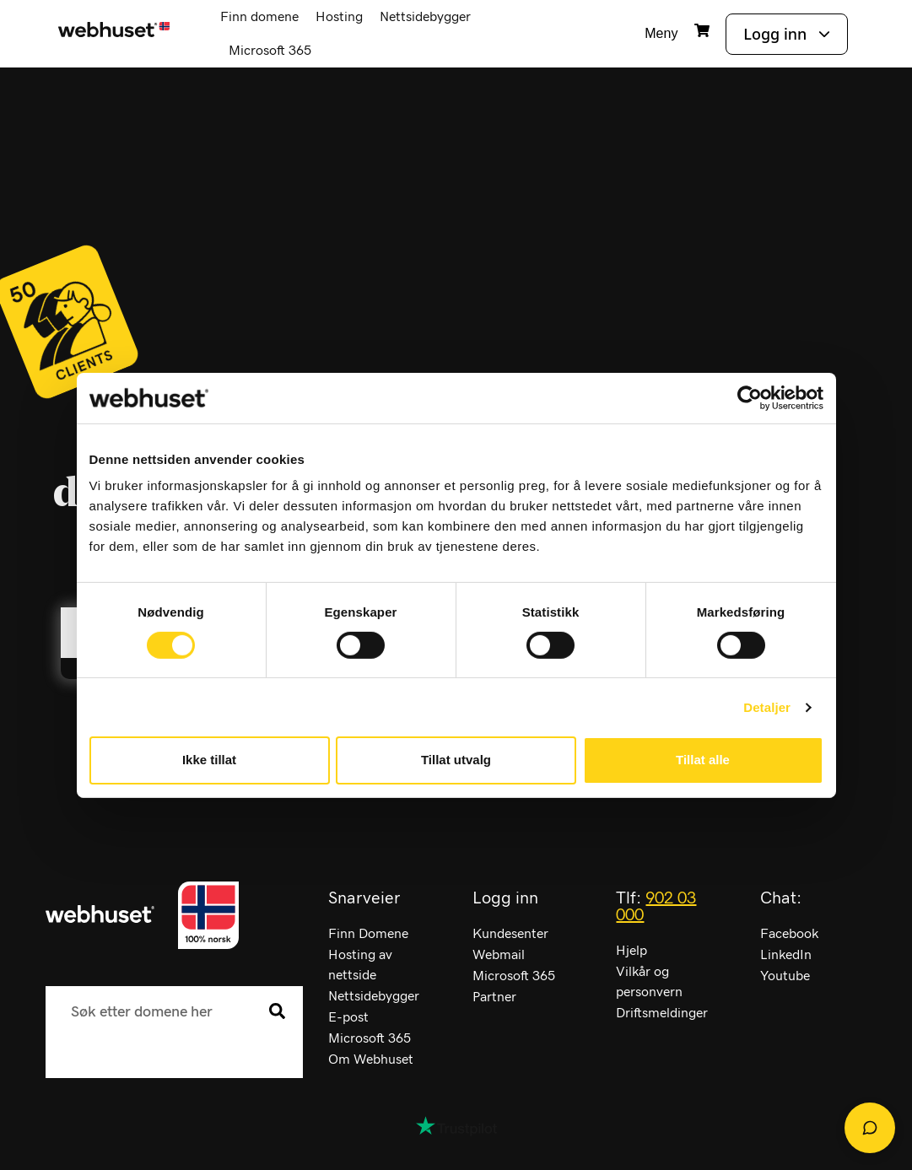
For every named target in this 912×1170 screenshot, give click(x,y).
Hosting (339, 17)
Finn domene (259, 17)
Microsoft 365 (270, 50)
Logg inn (775, 34)
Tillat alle (703, 759)
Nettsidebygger (425, 17)
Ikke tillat (209, 759)
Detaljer (767, 707)
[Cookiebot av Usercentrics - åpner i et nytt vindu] (749, 397)
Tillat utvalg (456, 759)
